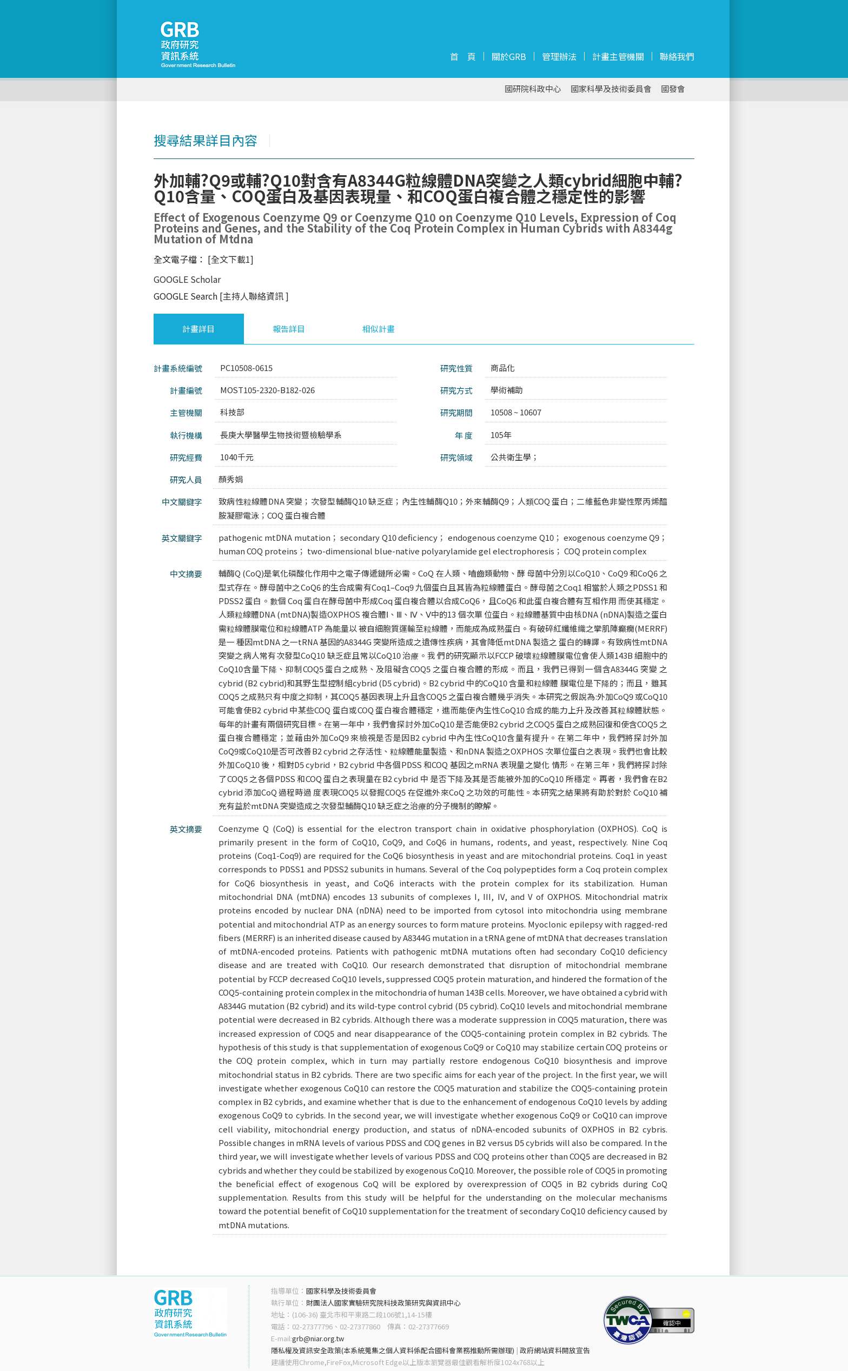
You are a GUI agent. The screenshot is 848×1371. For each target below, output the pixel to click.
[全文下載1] (231, 259)
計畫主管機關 (618, 56)
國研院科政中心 (533, 89)
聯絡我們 (677, 56)
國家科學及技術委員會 (611, 89)
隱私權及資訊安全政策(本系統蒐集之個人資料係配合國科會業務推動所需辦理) (392, 1350)
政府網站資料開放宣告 (555, 1350)
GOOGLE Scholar (187, 279)
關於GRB (509, 56)
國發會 (673, 89)
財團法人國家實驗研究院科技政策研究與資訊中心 (383, 1302)
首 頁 (463, 56)
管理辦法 (559, 56)
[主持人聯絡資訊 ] (254, 295)
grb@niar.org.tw (318, 1338)
